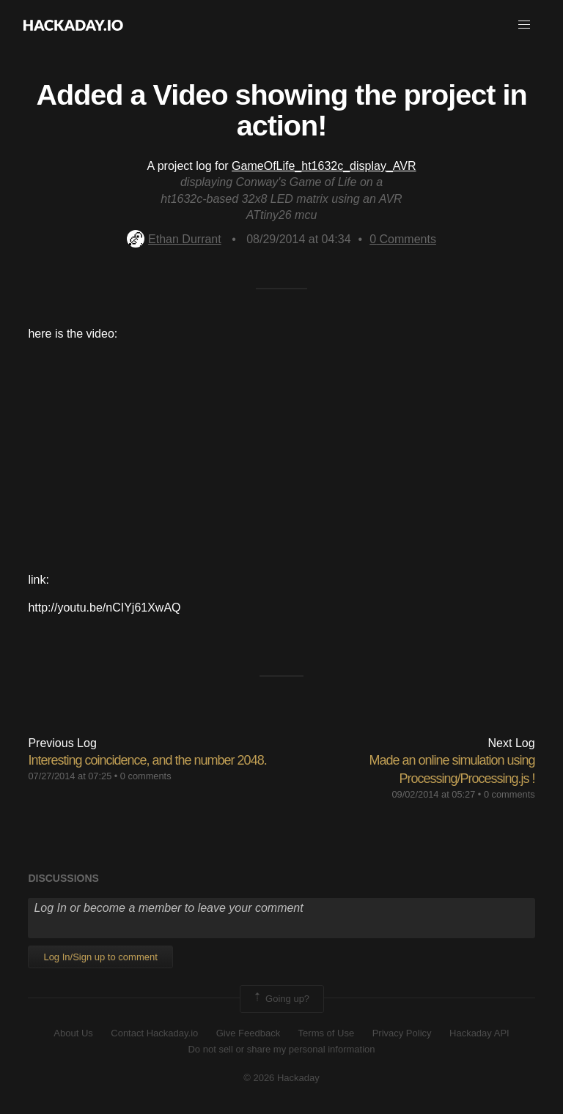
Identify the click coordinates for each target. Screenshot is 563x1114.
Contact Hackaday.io (154, 1033)
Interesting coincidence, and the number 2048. (147, 760)
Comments (402, 239)
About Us (73, 1033)
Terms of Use (326, 1033)
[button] (524, 25)
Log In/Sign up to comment (100, 956)
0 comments (146, 775)
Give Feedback (248, 1033)
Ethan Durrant (174, 239)
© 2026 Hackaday (281, 1077)
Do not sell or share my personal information (281, 1049)
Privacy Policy (402, 1033)
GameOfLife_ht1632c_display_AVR (324, 166)
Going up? (280, 999)
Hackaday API (479, 1033)
